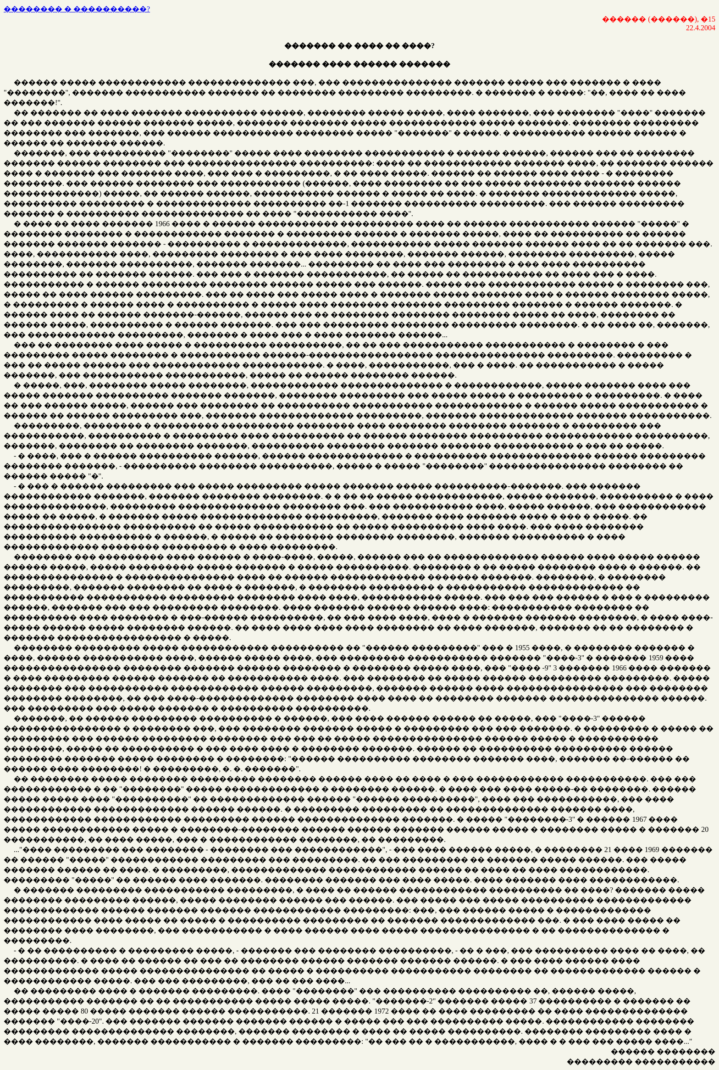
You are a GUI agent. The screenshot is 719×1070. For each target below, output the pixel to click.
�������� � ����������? (77, 9)
